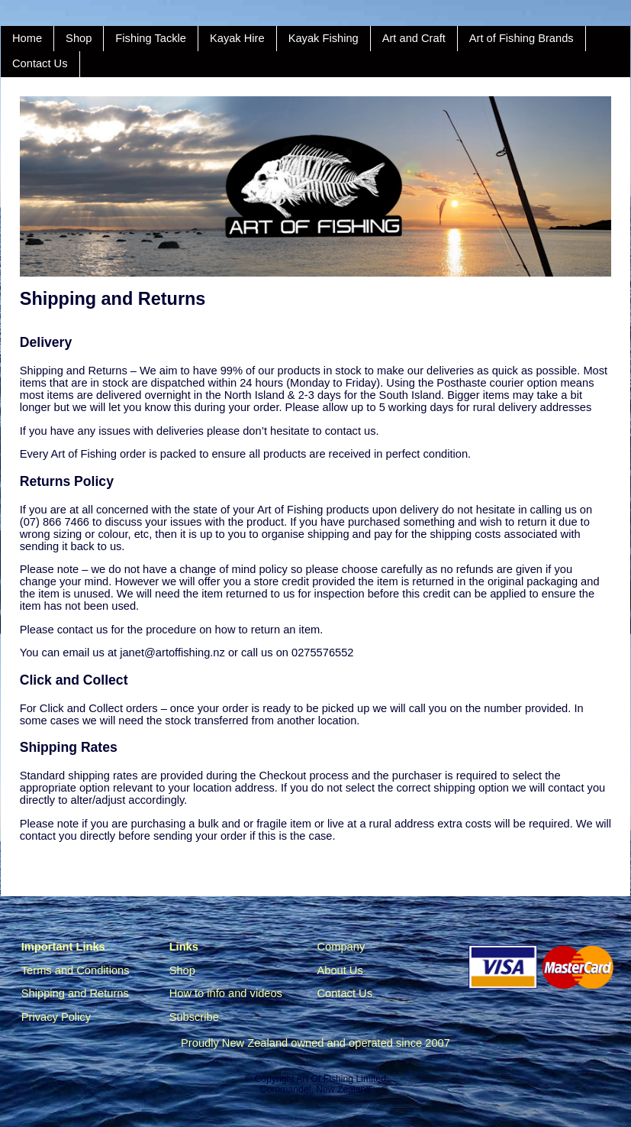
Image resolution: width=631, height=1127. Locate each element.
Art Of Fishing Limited (340, 1079)
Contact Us (40, 63)
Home (27, 38)
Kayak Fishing (323, 38)
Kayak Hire (237, 38)
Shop (79, 38)
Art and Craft (414, 38)
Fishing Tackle (150, 38)
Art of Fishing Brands (521, 38)
